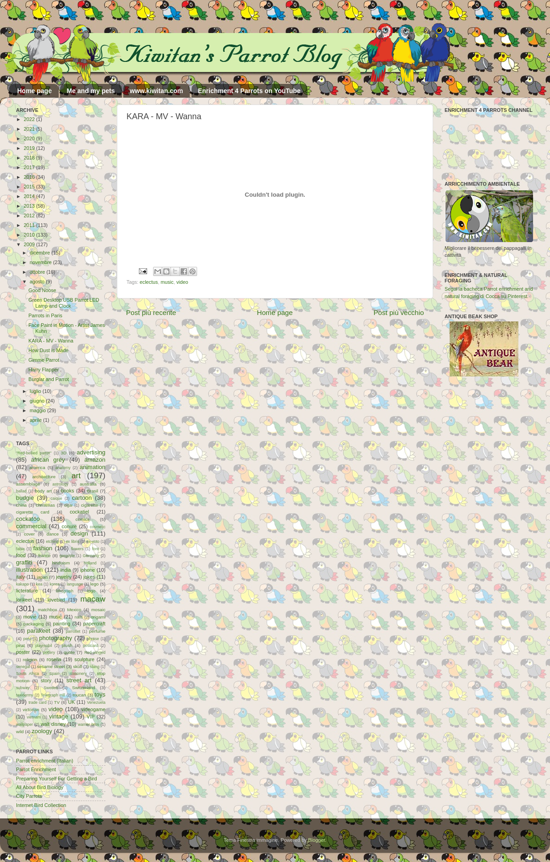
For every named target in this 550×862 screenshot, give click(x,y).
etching (52, 541)
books (67, 490)
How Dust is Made (48, 350)
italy (20, 577)
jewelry (64, 577)
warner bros (88, 724)
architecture (43, 476)
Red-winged (94, 652)
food (21, 555)
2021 (30, 129)
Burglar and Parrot (48, 379)
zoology (42, 731)
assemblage (28, 483)
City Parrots (29, 796)
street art (79, 680)
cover (29, 533)
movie (30, 616)
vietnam (34, 717)
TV (57, 702)
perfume (97, 631)
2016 (30, 177)
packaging (33, 623)
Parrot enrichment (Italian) (44, 760)
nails (79, 617)
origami (98, 616)
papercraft (94, 623)
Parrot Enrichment (36, 769)
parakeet (38, 630)
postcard (90, 645)
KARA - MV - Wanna (50, 340)
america (37, 467)
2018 (30, 157)
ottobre (38, 272)
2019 (30, 148)
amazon (94, 459)
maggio (38, 410)
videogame (93, 709)
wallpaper (24, 724)
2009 (30, 244)
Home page (34, 90)
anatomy (63, 467)
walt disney (53, 724)
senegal (23, 666)
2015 (30, 186)
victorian (30, 709)
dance (53, 533)
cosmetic (97, 527)
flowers (77, 549)
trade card (37, 702)
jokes (89, 577)
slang (94, 666)
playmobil (43, 645)
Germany (91, 555)
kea (39, 584)
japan (42, 577)
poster (23, 652)
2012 (30, 215)
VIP (90, 716)
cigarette (89, 505)
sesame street (51, 666)
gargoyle (67, 555)
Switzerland (83, 687)
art (76, 475)
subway (22, 687)
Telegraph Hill (53, 695)
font (95, 549)
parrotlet (73, 631)
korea (55, 584)
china (21, 505)
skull (77, 666)
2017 (30, 167)
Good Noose (42, 290)
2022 (30, 119)
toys (99, 694)
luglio (36, 391)
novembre (41, 262)
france (44, 555)
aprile (36, 420)
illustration (29, 569)
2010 (30, 235)
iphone (87, 570)
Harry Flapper (43, 369)
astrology (60, 484)
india (65, 570)
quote (69, 652)
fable (20, 549)
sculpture (84, 659)
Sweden (51, 687)
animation (92, 467)
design (79, 533)
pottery (49, 652)
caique (56, 498)
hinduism (61, 562)
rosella (54, 659)
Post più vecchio (399, 312)
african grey (48, 459)
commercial (31, 526)
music (166, 282)
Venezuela (96, 702)
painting (62, 623)
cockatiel (79, 511)
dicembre (40, 252)
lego (94, 583)
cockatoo (28, 518)
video (182, 282)
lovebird (56, 599)
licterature (27, 590)
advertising (91, 452)
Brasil (92, 490)
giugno (38, 400)
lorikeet (24, 599)
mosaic (98, 609)
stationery (78, 673)
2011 (30, 225)
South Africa (27, 673)
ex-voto (93, 541)
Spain (54, 673)
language (75, 584)
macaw (92, 598)
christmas (45, 505)
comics (82, 519)
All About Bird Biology (39, 787)
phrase (93, 638)
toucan (79, 694)
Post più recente (151, 312)
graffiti (24, 562)
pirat (20, 645)
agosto (38, 281)
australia (88, 483)
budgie (25, 497)
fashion (42, 548)
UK (71, 702)
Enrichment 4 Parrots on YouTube (249, 90)
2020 (30, 138)
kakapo (22, 584)
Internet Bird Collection (41, 805)
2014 (30, 196)
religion (30, 659)
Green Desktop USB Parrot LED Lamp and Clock (63, 303)
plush (67, 645)
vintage (58, 716)
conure (69, 526)
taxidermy (24, 695)
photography (55, 638)
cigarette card (33, 511)
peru (27, 638)
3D (63, 452)
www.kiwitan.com (156, 90)
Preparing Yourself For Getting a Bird (56, 778)
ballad (21, 491)
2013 (30, 206)
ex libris (72, 541)
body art (43, 490)
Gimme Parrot (43, 360)
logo (91, 590)
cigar (68, 505)
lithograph (64, 591)
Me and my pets (90, 90)
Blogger (316, 840)
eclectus (149, 282)
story (46, 680)
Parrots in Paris (45, 315)
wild (20, 731)
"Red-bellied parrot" (33, 453)
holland (90, 563)
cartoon (82, 497)
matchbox (47, 609)
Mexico (74, 609)
